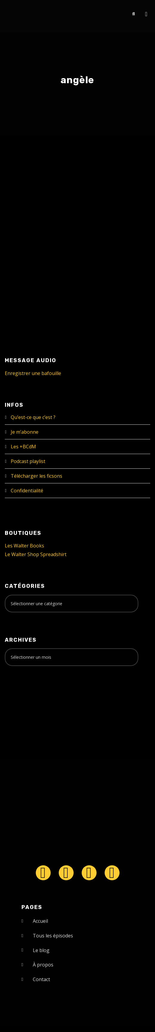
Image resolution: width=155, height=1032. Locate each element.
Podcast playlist (28, 461)
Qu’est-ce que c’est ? (33, 417)
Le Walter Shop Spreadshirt (35, 554)
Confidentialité (27, 490)
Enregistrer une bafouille (33, 373)
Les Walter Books (24, 545)
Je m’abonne (24, 432)
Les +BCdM (23, 446)
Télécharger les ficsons (36, 476)
